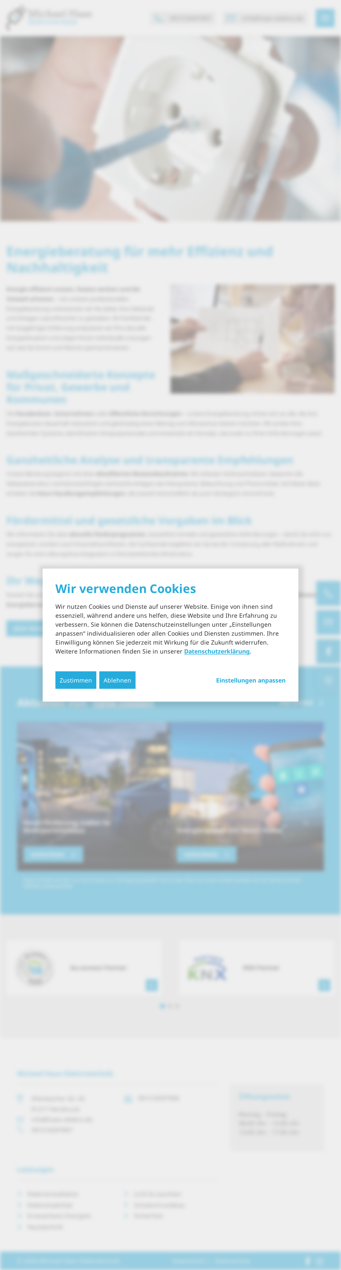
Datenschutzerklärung (217, 651)
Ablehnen (117, 680)
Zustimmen (76, 680)
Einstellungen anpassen (251, 680)
